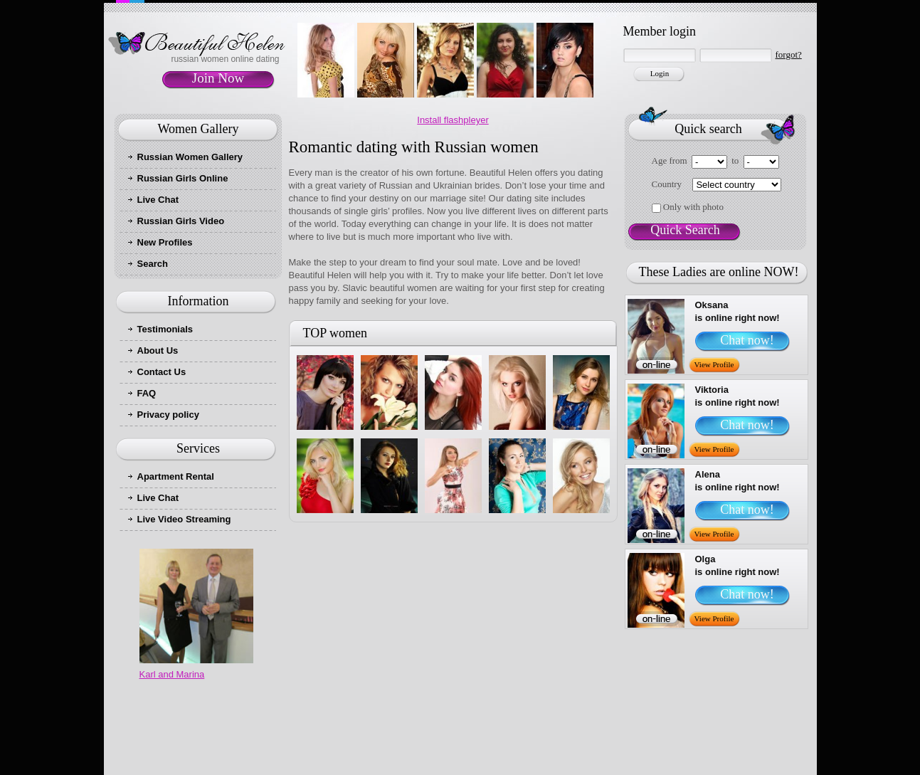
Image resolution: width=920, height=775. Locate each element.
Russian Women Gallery (190, 157)
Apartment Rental (175, 476)
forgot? (789, 54)
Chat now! (747, 340)
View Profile (714, 364)
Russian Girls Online (182, 178)
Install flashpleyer (452, 120)
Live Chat (158, 199)
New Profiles (165, 242)
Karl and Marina (172, 674)
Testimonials (165, 329)
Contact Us (161, 372)
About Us (158, 350)
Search (152, 263)
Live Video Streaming (184, 519)
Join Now (218, 77)
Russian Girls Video (181, 221)
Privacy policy (168, 414)
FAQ (147, 393)
